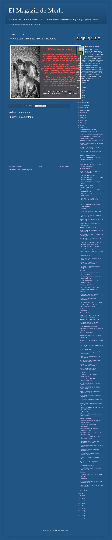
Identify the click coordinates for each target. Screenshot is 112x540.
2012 (80, 516)
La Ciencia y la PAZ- (85, 209)
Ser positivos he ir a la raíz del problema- (91, 134)
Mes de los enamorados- (87, 465)
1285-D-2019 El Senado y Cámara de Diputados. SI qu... (90, 216)
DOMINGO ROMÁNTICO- (87, 155)
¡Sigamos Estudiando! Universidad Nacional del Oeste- (90, 391)
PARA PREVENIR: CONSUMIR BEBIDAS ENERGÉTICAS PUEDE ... (91, 245)
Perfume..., (83, 291)
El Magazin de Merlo (36, 10)
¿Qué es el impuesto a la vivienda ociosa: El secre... (89, 454)
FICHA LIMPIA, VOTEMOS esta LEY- (90, 242)
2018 (80, 500)
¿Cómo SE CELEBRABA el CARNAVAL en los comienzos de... (91, 152)
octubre (82, 107)
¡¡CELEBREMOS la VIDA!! (87, 175)
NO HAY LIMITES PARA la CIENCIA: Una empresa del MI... (90, 158)
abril (81, 122)
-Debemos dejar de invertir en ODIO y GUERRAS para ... (90, 190)
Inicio (40, 166)
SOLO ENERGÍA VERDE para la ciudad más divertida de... (91, 252)
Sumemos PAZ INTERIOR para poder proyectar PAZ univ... (90, 379)
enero (82, 490)
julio (81, 115)
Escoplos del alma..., (86, 162)
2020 (80, 495)
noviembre (83, 105)
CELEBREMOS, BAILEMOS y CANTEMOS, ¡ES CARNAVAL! (89, 130)
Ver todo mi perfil (81, 82)
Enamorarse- (83, 478)
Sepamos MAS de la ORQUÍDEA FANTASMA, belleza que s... (89, 316)
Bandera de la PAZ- (85, 255)
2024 (80, 95)
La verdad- (83, 270)
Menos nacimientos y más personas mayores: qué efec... (90, 137)
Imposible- (83, 343)
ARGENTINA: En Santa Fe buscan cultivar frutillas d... (90, 383)
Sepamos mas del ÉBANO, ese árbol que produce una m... (90, 437)
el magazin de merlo (93, 46)
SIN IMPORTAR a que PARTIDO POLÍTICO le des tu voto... (89, 305)
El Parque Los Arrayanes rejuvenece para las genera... (90, 414)
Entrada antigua (64, 166)
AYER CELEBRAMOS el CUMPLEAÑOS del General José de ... (91, 178)
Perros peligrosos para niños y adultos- (91, 302)
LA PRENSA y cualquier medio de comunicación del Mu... (89, 148)
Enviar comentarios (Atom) (24, 170)
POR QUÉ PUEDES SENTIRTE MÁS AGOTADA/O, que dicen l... (90, 288)
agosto (82, 112)
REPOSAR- (83, 372)
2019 (80, 498)
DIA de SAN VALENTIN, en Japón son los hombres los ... (91, 481)
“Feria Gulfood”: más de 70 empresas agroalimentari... (90, 421)
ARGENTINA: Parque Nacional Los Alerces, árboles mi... (90, 360)
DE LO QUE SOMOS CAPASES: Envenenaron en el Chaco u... (89, 462)
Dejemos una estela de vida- (88, 227)
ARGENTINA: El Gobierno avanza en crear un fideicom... (90, 239)
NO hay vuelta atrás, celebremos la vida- (91, 140)
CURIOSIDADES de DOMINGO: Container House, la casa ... (89, 322)
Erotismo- (82, 472)
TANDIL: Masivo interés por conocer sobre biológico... (90, 205)
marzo (82, 125)
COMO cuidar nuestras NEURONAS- (90, 335)
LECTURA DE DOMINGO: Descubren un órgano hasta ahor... (91, 165)
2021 (80, 493)
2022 (80, 100)
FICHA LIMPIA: (84, 411)
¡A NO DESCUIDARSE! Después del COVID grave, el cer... (90, 186)
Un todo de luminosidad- (87, 313)
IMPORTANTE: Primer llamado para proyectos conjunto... (90, 171)
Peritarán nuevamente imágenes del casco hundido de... (90, 429)
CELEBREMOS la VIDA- (87, 333)
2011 (80, 518)
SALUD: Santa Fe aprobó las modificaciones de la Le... (88, 369)
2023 (80, 98)
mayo (82, 120)
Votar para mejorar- (85, 349)
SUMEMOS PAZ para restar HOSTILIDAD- (88, 298)
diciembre (83, 102)
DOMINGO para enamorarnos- (88, 326)
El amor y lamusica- (85, 418)
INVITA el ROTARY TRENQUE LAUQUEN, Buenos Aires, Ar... (89, 198)
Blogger (66, 530)
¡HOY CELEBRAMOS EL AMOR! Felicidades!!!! (89, 449)
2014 (80, 511)
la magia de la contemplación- (88, 249)
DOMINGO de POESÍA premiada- (89, 319)
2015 (80, 508)
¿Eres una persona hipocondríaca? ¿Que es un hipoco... (90, 273)
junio (81, 118)
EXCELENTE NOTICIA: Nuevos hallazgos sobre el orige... (89, 294)
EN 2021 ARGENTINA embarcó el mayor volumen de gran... (91, 281)
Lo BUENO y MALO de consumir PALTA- (91, 340)
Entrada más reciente (15, 166)
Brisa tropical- (84, 338)
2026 (80, 90)
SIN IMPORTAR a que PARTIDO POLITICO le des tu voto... (89, 262)
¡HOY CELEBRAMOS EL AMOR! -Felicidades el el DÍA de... (89, 441)
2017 (80, 503)
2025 (80, 93)
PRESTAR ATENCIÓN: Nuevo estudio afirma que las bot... (91, 400)
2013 (80, 513)
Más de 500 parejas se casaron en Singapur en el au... (90, 266)
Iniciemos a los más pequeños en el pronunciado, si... (90, 356)
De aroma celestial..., (86, 168)
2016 (80, 506)
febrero (82, 128)
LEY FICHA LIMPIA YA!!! (87, 285)
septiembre (83, 110)
